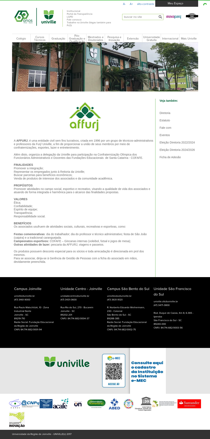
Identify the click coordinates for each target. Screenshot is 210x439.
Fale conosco (74, 20)
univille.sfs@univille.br (166, 301)
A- (124, 4)
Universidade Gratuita (151, 39)
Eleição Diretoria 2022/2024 (177, 142)
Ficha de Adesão (170, 157)
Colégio (21, 38)
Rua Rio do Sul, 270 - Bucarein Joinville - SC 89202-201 (76, 311)
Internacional (170, 38)
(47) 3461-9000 (22, 300)
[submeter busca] (160, 17)
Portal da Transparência (79, 14)
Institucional (73, 11)
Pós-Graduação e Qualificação (77, 38)
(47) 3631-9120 (115, 300)
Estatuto (165, 120)
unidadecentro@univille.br (74, 296)
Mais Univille (189, 38)
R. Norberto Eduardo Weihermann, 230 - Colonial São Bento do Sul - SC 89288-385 (126, 313)
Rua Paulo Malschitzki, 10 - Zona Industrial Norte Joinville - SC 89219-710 (31, 313)
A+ (131, 4)
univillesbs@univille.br (119, 296)
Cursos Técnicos (40, 39)
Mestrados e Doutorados (96, 39)
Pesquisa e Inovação (114, 39)
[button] (174, 16)
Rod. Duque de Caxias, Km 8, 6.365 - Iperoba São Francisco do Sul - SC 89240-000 (173, 318)
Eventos (165, 135)
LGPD (70, 17)
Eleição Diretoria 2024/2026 (177, 149)
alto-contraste (145, 4)
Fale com (165, 127)
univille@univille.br (24, 296)
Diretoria (165, 113)
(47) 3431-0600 (68, 300)
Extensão (133, 38)
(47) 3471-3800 (162, 305)
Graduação (58, 38)
